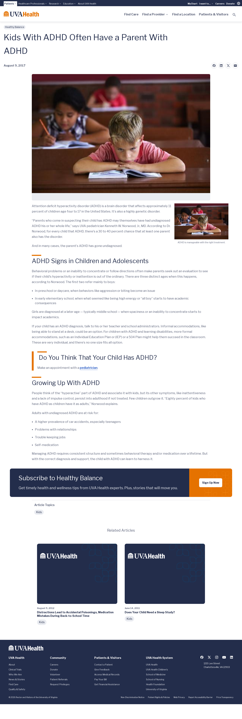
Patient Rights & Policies (159, 697)
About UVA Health (87, 3)
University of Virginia (156, 689)
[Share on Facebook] (214, 66)
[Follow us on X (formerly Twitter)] (209, 657)
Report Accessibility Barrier (200, 697)
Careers (219, 3)
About (12, 664)
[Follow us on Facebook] (202, 657)
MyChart (192, 3)
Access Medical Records (107, 674)
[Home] (21, 14)
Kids (39, 512)
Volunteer (55, 674)
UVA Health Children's (157, 669)
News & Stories (17, 679)
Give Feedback (102, 669)
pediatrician (89, 368)
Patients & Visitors (213, 14)
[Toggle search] (234, 15)
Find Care (131, 14)
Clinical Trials (15, 669)
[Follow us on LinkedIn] (231, 657)
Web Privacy (179, 697)
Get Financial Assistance (107, 684)
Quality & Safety (17, 689)
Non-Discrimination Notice (132, 697)
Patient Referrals (59, 679)
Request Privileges (60, 684)
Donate (230, 3)
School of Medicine (156, 674)
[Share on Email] (235, 66)
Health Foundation (155, 684)
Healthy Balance (14, 27)
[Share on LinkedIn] (221, 66)
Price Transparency (224, 697)
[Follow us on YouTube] (224, 657)
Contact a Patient (103, 664)
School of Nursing (155, 679)
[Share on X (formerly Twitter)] (228, 66)
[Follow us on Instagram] (217, 657)
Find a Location (183, 14)
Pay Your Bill (100, 679)
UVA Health (152, 664)
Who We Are (15, 674)
